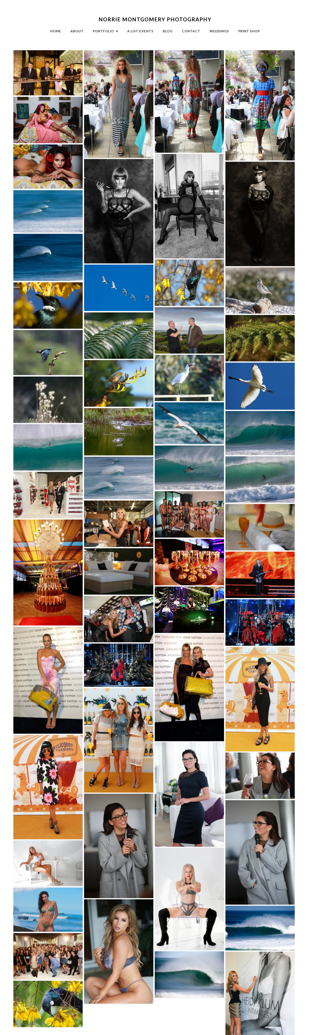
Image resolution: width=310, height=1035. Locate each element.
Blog (168, 31)
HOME (55, 31)
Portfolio (104, 31)
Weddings (219, 31)
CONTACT (191, 31)
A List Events (140, 31)
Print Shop (249, 31)
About (77, 31)
